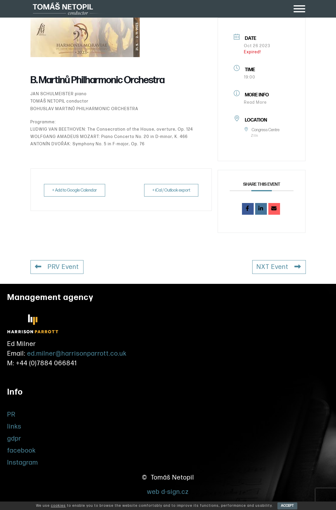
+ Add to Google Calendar (75, 190)
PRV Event (57, 267)
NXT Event (279, 267)
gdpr (14, 438)
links (14, 426)
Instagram (22, 462)
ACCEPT (287, 506)
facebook (21, 450)
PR (11, 414)
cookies (58, 506)
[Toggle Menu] (299, 8)
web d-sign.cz (168, 492)
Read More (255, 102)
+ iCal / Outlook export (170, 190)
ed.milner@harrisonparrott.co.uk (77, 353)
